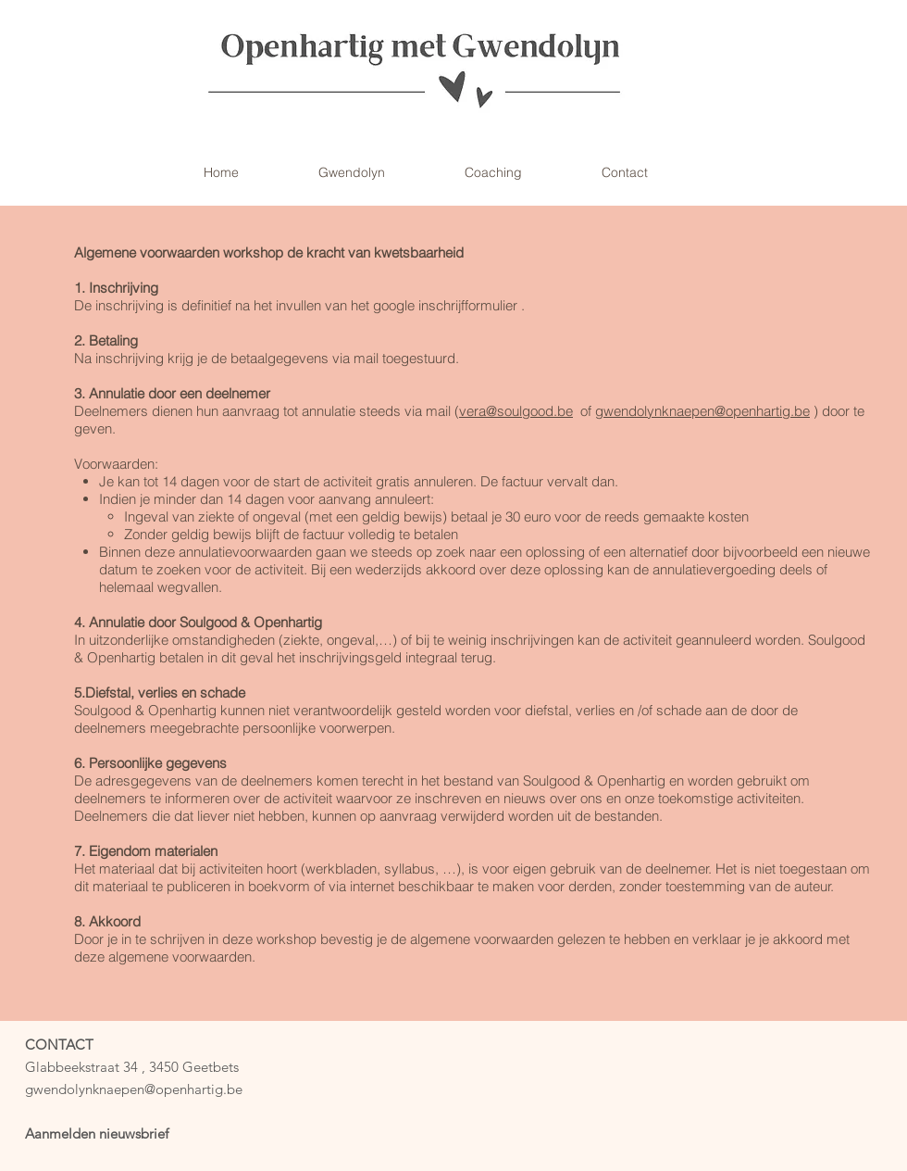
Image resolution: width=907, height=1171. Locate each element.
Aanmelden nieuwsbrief (96, 1133)
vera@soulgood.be (516, 411)
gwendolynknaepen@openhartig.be (702, 411)
